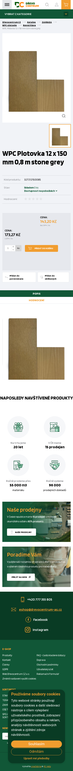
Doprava (41, 659)
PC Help (47, 766)
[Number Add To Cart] (8, 248)
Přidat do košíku (43, 248)
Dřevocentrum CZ (11, 22)
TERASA (6, 700)
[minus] (13, 249)
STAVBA (6, 695)
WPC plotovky (9, 25)
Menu (7, 4)
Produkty (7, 655)
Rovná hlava (29, 25)
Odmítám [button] (36, 751)
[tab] (36, 293)
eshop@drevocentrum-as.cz (40, 609)
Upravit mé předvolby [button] (36, 758)
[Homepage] (27, 4)
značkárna (36, 766)
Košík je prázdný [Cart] (70, 4)
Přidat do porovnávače (16, 277)
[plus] (13, 246)
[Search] (47, 4)
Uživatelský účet (45, 669)
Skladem (29, 189)
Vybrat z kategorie (18, 14)
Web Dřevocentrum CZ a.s (15, 673)
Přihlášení (59, 3)
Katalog (31, 22)
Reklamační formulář (48, 673)
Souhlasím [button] (36, 744)
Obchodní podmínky (47, 664)
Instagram (40, 630)
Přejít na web (19, 577)
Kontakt (6, 659)
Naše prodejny (23, 532)
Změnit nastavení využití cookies (19, 678)
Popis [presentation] (36, 293)
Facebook (40, 619)
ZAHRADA (47, 22)
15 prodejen (55, 447)
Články (5, 664)
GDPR (5, 669)
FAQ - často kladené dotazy (51, 655)
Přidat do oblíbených (50, 277)
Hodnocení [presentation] (36, 300)
